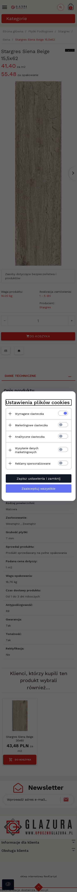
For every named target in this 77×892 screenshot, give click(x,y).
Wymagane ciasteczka (29, 413)
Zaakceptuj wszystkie (38, 488)
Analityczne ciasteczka (30, 436)
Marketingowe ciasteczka (31, 425)
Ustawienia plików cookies (38, 402)
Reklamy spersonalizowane (33, 463)
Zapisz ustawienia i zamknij (38, 478)
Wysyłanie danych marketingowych (26, 450)
